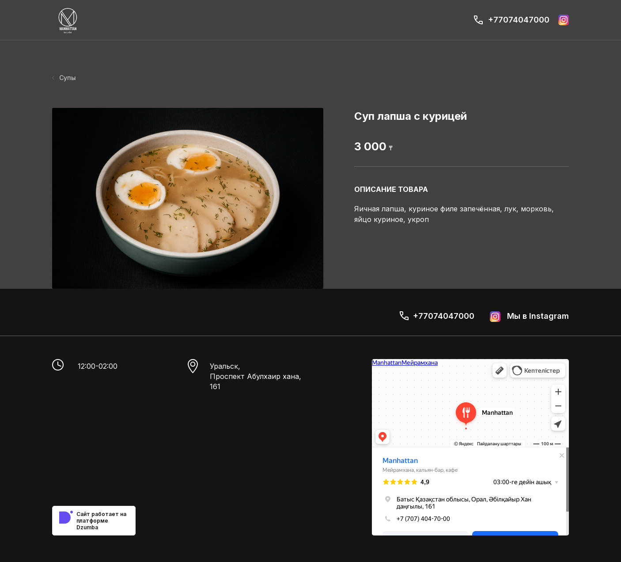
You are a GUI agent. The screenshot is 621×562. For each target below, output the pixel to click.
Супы (64, 77)
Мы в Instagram (529, 316)
